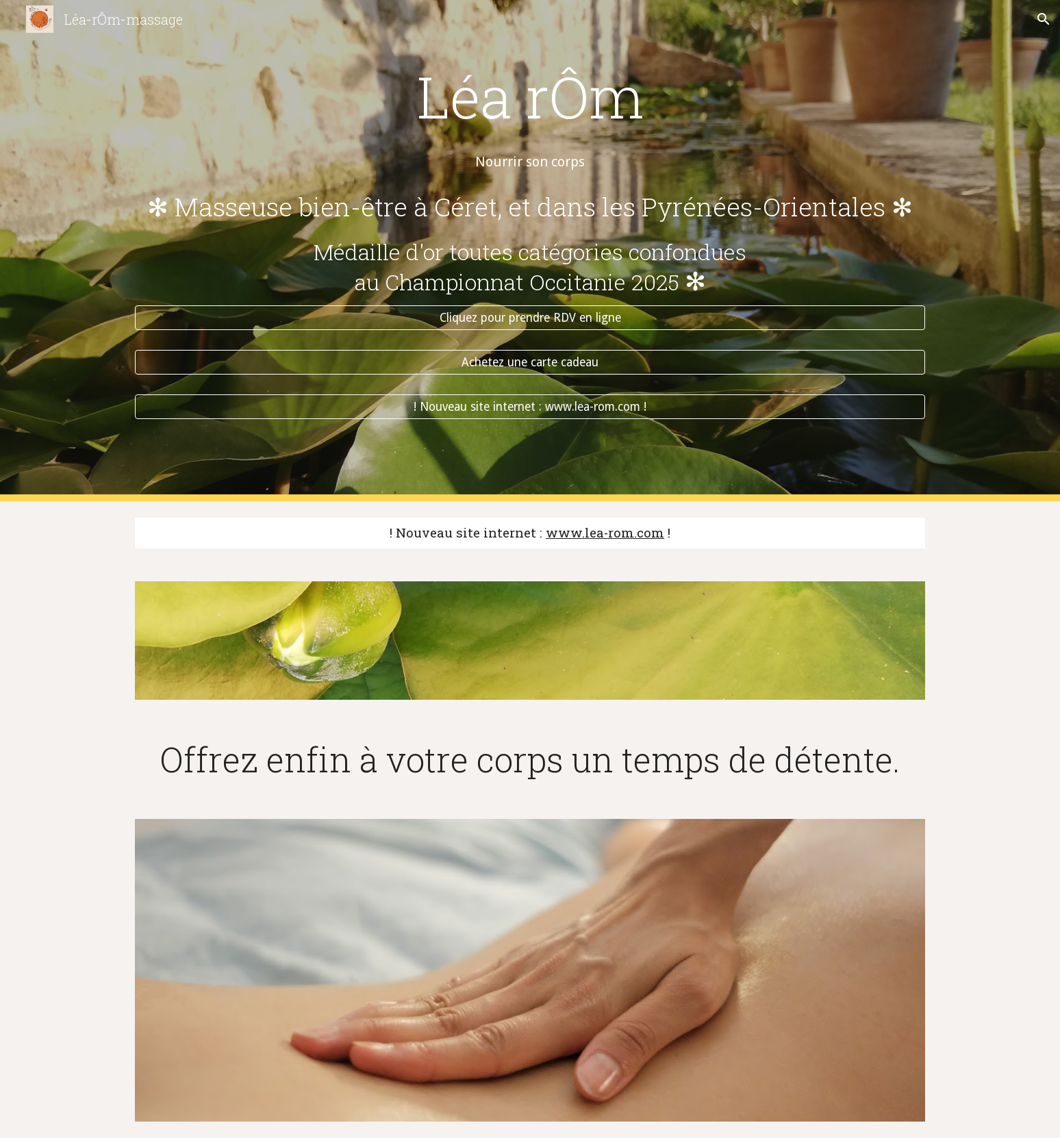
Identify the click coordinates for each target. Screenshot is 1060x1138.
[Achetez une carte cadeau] (530, 362)
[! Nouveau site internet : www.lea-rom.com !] (530, 407)
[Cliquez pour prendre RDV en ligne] (530, 318)
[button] (1043, 19)
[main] (530, 71)
